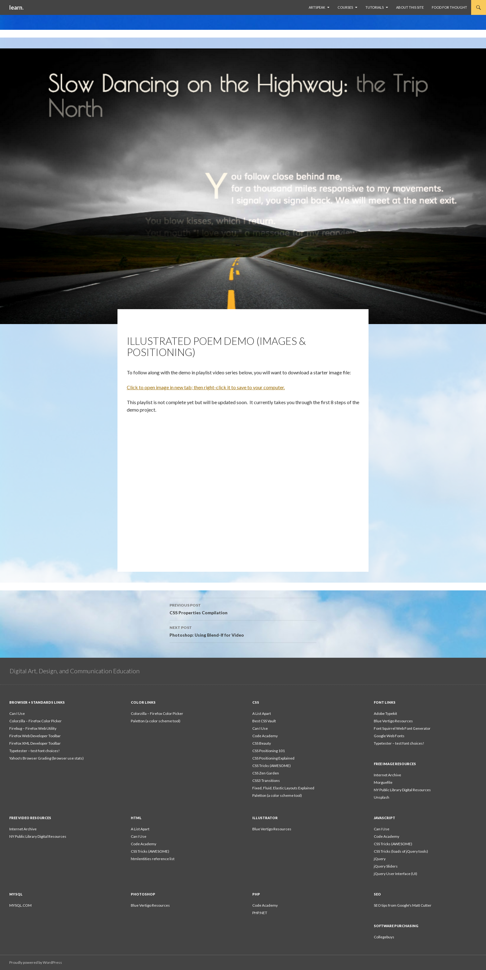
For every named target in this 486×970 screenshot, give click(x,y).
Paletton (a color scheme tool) (155, 721)
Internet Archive (387, 775)
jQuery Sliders (386, 866)
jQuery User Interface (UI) (395, 873)
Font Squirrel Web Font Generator (402, 728)
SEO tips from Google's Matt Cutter (402, 905)
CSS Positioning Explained (273, 758)
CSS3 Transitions (266, 780)
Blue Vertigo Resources (393, 721)
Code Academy (265, 735)
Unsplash (381, 797)
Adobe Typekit (385, 713)
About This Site (410, 7)
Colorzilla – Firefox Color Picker (35, 721)
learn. (16, 7)
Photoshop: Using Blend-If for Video (243, 631)
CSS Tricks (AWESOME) (271, 765)
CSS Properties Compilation (243, 608)
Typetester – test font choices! (34, 750)
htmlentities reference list (153, 858)
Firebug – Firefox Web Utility (32, 728)
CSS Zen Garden (265, 773)
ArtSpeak (317, 7)
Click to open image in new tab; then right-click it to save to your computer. (206, 387)
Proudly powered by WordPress (35, 962)
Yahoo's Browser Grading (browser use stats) (46, 758)
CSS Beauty (261, 743)
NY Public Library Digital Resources (402, 789)
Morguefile (383, 782)
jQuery (380, 858)
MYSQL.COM (20, 905)
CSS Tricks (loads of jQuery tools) (401, 851)
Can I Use (17, 713)
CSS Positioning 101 (268, 750)
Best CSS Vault (264, 721)
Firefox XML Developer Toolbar (35, 743)
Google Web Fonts (389, 735)
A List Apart (261, 713)
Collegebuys (384, 937)
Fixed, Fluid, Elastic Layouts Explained (283, 788)
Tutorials (374, 7)
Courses (345, 7)
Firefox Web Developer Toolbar (35, 735)
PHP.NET (259, 912)
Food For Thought (449, 7)
